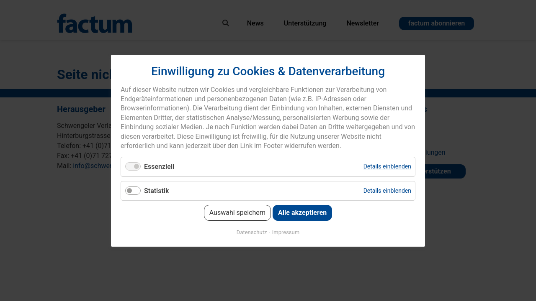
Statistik (156, 190)
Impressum (285, 232)
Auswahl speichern (237, 212)
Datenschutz (252, 232)
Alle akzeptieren (302, 212)
